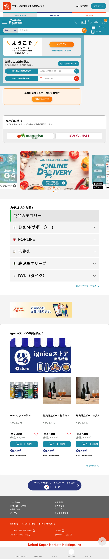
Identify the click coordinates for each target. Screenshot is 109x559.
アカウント (60, 506)
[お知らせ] (89, 21)
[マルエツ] (30, 136)
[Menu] (4, 21)
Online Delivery (20, 15)
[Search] (50, 30)
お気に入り (15, 509)
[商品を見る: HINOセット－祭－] (24, 408)
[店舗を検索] (76, 71)
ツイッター (60, 509)
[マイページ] (96, 21)
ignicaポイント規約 (63, 535)
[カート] (103, 21)
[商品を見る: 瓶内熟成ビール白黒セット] (90, 408)
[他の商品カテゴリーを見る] (87, 286)
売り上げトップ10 (18, 506)
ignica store (54, 15)
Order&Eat (89, 15)
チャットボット (62, 513)
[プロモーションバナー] (40, 355)
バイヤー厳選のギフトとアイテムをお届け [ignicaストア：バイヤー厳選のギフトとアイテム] (54, 485)
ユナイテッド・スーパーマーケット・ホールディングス (32, 524)
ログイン (61, 44)
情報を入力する (42, 99)
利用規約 (59, 531)
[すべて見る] (92, 466)
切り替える (99, 6)
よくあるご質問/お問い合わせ (22, 531)
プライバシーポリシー (20, 535)
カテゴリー (15, 502)
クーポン (14, 513)
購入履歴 (59, 502)
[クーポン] (83, 21)
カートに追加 (24, 444)
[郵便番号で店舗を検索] (76, 78)
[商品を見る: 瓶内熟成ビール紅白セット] (57, 408)
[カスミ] (78, 136)
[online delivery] (16, 21)
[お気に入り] (76, 21)
